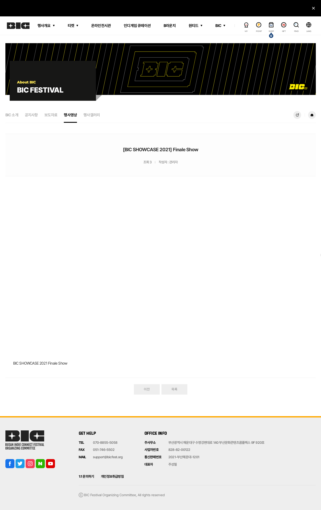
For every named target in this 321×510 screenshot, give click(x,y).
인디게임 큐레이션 (137, 25)
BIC (218, 25)
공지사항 (31, 115)
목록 (174, 389)
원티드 (194, 25)
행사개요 (44, 25)
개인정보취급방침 (112, 476)
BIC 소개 (11, 115)
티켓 (71, 25)
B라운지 (170, 25)
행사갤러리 (91, 115)
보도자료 (51, 115)
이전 (147, 389)
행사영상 (70, 115)
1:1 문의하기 (86, 476)
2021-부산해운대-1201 (183, 457)
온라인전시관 (101, 25)
